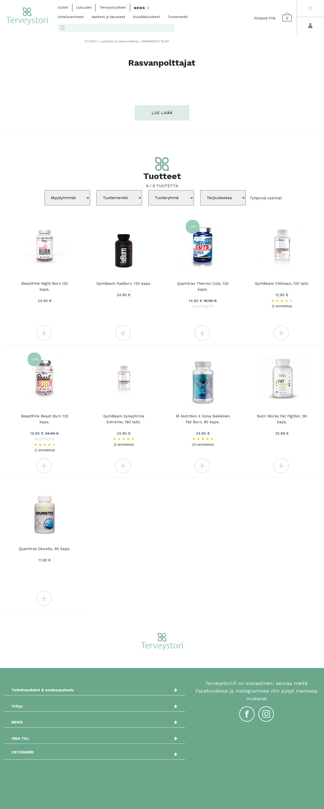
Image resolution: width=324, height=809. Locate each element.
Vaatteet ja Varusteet (108, 17)
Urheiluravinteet (71, 17)
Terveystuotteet (112, 7)
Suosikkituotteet (146, 17)
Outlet (63, 7)
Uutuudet (84, 7)
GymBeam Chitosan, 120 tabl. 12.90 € (282, 295)
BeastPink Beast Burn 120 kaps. (44, 433)
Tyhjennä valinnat (266, 198)
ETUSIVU (91, 41)
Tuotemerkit (178, 17)
